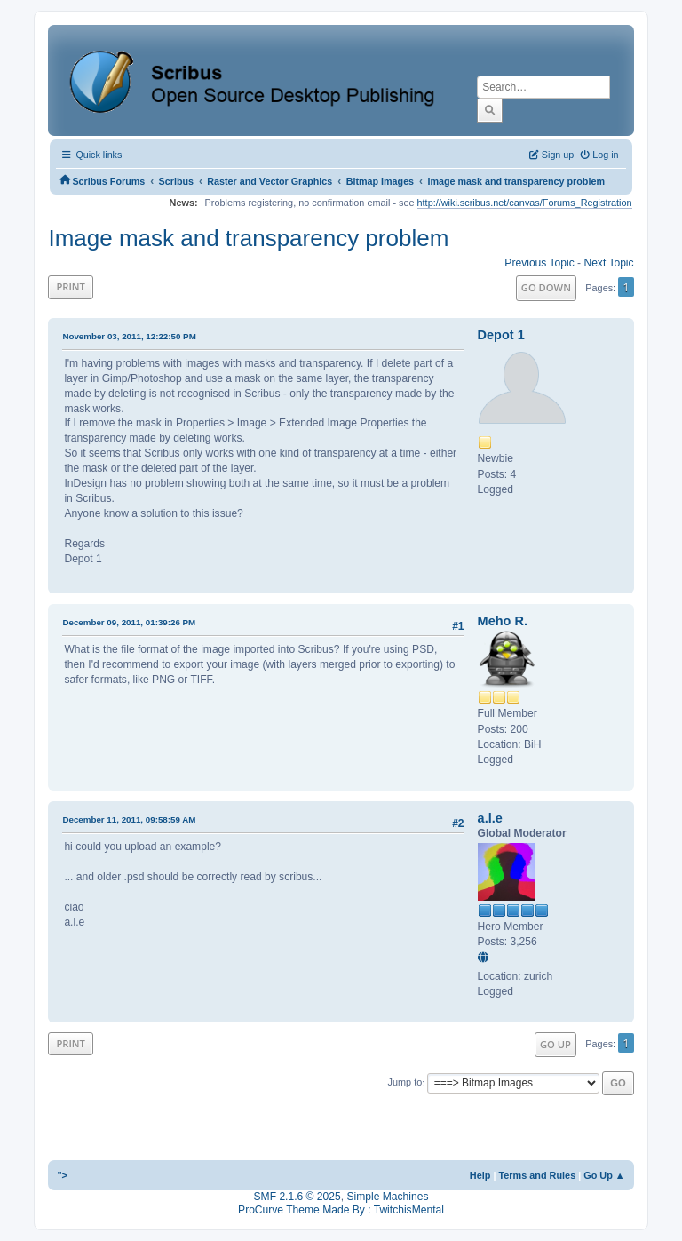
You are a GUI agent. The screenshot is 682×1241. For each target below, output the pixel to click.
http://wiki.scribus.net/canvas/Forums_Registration (524, 202)
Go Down (546, 287)
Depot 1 (501, 335)
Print (70, 286)
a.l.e (490, 818)
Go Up (555, 1044)
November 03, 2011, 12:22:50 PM (128, 336)
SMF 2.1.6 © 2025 (297, 1196)
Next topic (608, 263)
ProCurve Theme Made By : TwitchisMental (341, 1210)
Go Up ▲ (603, 1175)
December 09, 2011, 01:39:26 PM (128, 622)
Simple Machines (387, 1196)
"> (62, 1175)
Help (480, 1175)
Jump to (405, 1083)
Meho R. (502, 621)
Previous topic (539, 263)
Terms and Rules (536, 1175)
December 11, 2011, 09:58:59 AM (128, 819)
